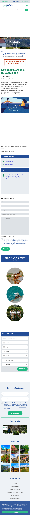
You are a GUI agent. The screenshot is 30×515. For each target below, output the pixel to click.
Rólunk (15, 483)
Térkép (16, 1)
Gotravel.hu (11, 426)
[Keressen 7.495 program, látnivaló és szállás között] (13, 10)
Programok (23, 55)
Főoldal (3, 52)
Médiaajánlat (15, 486)
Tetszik (8, 433)
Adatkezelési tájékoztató (15, 492)
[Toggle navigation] (27, 6)
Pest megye (7, 55)
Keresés (22, 369)
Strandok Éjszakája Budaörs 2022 (13, 71)
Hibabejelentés (15, 489)
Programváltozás (15, 498)
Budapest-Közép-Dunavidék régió (14, 53)
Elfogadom (15, 512)
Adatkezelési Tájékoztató (10, 244)
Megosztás (23, 433)
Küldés (5, 249)
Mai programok (6, 1)
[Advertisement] (15, 24)
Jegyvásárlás (24, 1)
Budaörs (15, 55)
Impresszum (15, 495)
